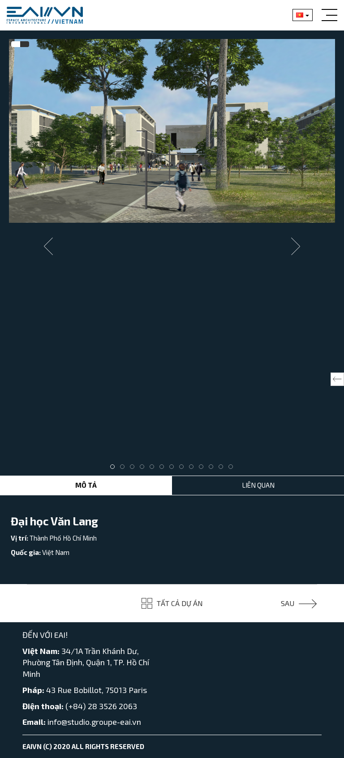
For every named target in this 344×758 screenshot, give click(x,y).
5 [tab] (154, 468)
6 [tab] (163, 468)
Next (295, 246)
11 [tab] (213, 468)
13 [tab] (232, 468)
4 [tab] (144, 468)
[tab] (15, 44)
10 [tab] (203, 468)
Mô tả (86, 485)
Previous (48, 246)
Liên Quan (258, 485)
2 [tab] (124, 468)
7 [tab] (173, 468)
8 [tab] (183, 468)
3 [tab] (134, 468)
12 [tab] (223, 468)
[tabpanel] (172, 131)
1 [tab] (114, 468)
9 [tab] (193, 468)
